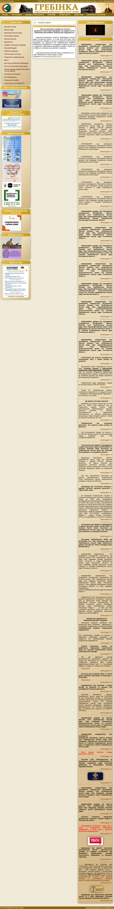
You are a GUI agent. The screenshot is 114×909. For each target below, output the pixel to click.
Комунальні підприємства (14, 57)
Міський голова (10, 27)
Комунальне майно (11, 80)
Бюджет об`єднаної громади (15, 45)
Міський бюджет (10, 48)
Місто (6, 60)
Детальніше (85, 668)
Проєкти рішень (10, 39)
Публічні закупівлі (11, 51)
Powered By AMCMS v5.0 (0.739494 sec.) (100, 908)
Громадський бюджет (12, 74)
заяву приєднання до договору (98, 880)
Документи (8, 42)
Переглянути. (86, 680)
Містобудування (10, 77)
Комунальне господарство (14, 83)
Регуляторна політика (12, 54)
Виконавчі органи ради (13, 33)
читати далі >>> (106, 56)
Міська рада (9, 30)
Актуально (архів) (44, 22)
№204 (81, 698)
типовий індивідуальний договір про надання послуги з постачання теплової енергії (95, 877)
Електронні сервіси (11, 36)
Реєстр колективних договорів (15, 66)
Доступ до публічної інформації (16, 63)
